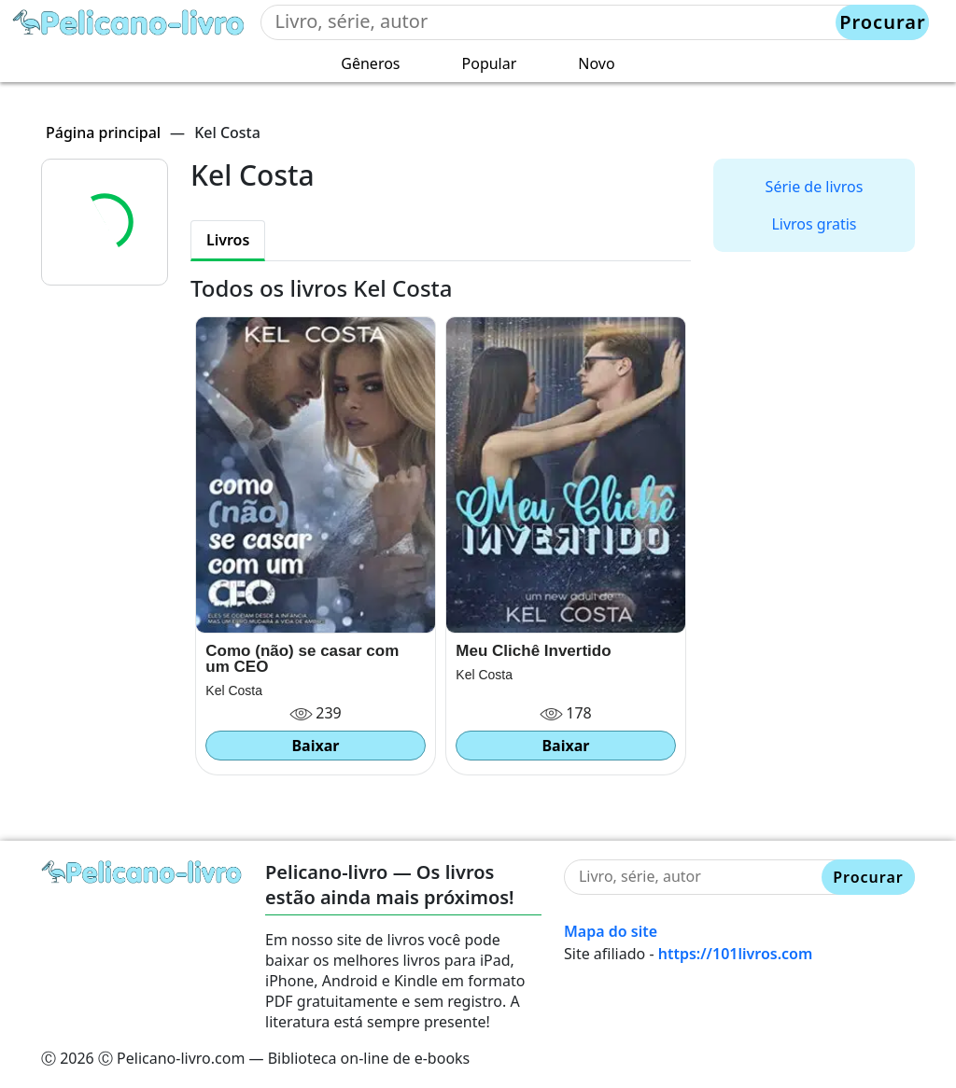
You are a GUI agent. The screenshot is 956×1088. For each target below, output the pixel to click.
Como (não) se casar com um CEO (302, 659)
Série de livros (815, 186)
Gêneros (370, 63)
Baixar (315, 745)
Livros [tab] (227, 240)
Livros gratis (813, 224)
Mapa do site (610, 931)
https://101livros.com (735, 953)
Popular (489, 63)
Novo (596, 63)
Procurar (882, 22)
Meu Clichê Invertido (533, 651)
